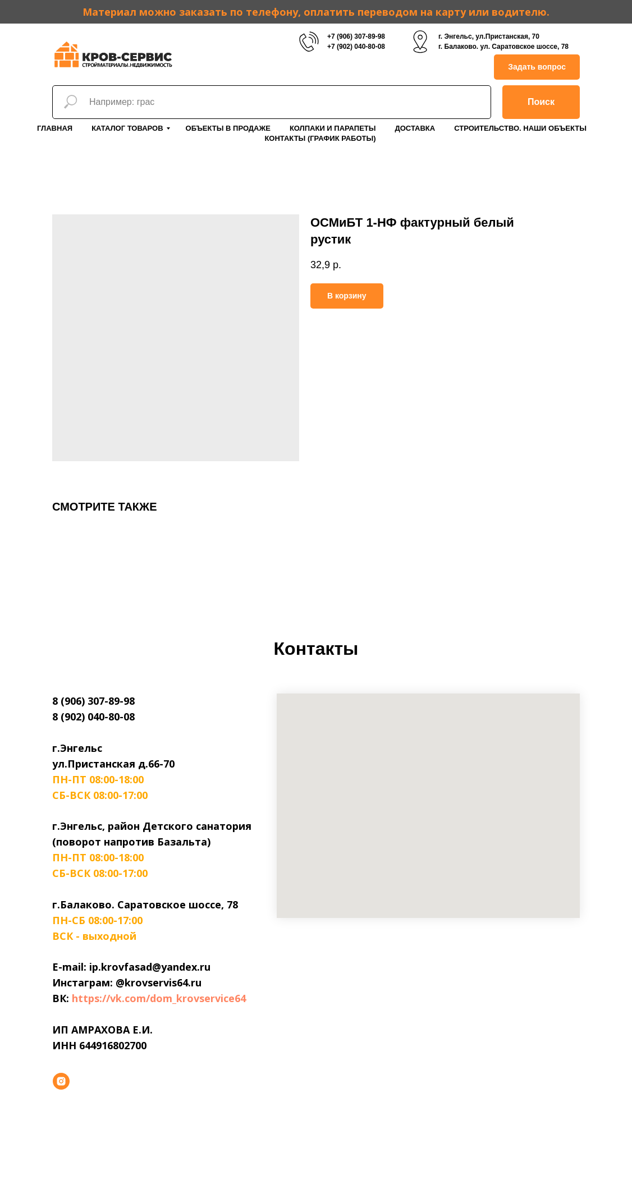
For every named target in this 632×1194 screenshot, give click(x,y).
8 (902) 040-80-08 (93, 716)
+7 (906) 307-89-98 (356, 36)
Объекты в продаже (228, 128)
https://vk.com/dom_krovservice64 (159, 998)
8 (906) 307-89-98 (93, 701)
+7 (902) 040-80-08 (356, 46)
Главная (54, 128)
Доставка (415, 128)
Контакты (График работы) (319, 138)
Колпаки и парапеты (333, 128)
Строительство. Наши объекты (520, 128)
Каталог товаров (127, 128)
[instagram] (61, 1081)
